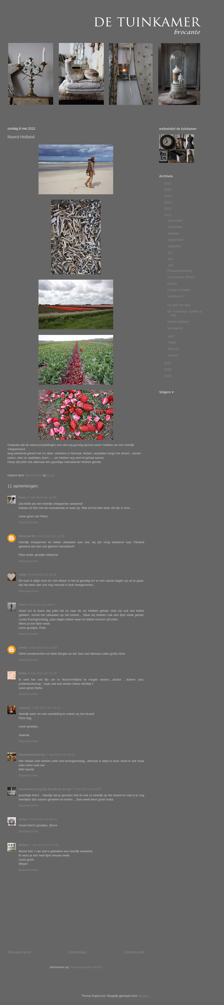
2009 (168, 376)
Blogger (143, 996)
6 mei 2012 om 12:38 (42, 497)
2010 (168, 369)
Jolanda (24, 707)
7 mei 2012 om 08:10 (42, 819)
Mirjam (23, 845)
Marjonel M (27, 536)
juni (171, 259)
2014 (168, 202)
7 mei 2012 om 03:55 (87, 789)
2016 (168, 189)
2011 (168, 363)
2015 (168, 196)
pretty (23, 647)
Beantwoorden (28, 522)
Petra (22, 497)
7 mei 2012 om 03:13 (46, 707)
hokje (23, 574)
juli (170, 252)
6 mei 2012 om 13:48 (42, 574)
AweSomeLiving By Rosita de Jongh (45, 789)
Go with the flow (179, 305)
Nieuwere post (19, 952)
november (175, 227)
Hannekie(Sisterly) (32, 754)
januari (173, 355)
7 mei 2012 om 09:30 (44, 845)
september (176, 240)
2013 (168, 209)
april (171, 336)
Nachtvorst (175, 296)
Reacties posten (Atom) (86, 967)
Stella (23, 673)
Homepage (77, 952)
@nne (23, 819)
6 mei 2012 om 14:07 (40, 604)
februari (174, 349)
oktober (174, 233)
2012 (168, 215)
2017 (168, 183)
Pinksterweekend (179, 271)
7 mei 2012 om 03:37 (60, 754)
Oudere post (134, 952)
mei (171, 265)
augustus (175, 246)
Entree (172, 283)
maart (172, 342)
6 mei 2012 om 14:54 (42, 647)
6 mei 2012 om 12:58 (50, 536)
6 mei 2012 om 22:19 (42, 673)
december (175, 221)
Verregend (174, 328)
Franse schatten (179, 290)
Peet (22, 604)
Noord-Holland (177, 321)
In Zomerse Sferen (180, 277)
